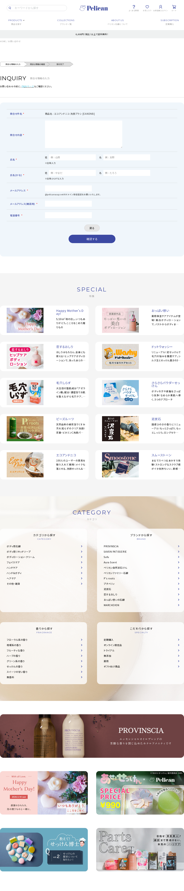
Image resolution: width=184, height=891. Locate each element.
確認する (92, 244)
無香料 (10, 682)
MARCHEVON (111, 610)
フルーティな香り (16, 655)
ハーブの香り (13, 661)
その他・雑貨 (13, 589)
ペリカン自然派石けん (115, 572)
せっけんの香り (15, 671)
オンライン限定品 (113, 650)
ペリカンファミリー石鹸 (116, 578)
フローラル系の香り (17, 645)
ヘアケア (11, 583)
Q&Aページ (28, 86)
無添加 (107, 661)
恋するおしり (110, 599)
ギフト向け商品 (112, 671)
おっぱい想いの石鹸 (114, 605)
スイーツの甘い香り (17, 677)
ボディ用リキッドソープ (19, 556)
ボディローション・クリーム (21, 562)
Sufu (106, 562)
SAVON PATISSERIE (115, 556)
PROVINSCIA (111, 551)
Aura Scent (110, 567)
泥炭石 (107, 594)
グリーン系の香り (16, 666)
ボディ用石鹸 (14, 551)
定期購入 (109, 645)
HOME (3, 41)
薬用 (106, 666)
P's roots (109, 583)
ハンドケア (12, 572)
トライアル (109, 655)
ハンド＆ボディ (14, 578)
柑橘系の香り (14, 650)
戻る (92, 233)
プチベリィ (109, 589)
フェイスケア (13, 567)
